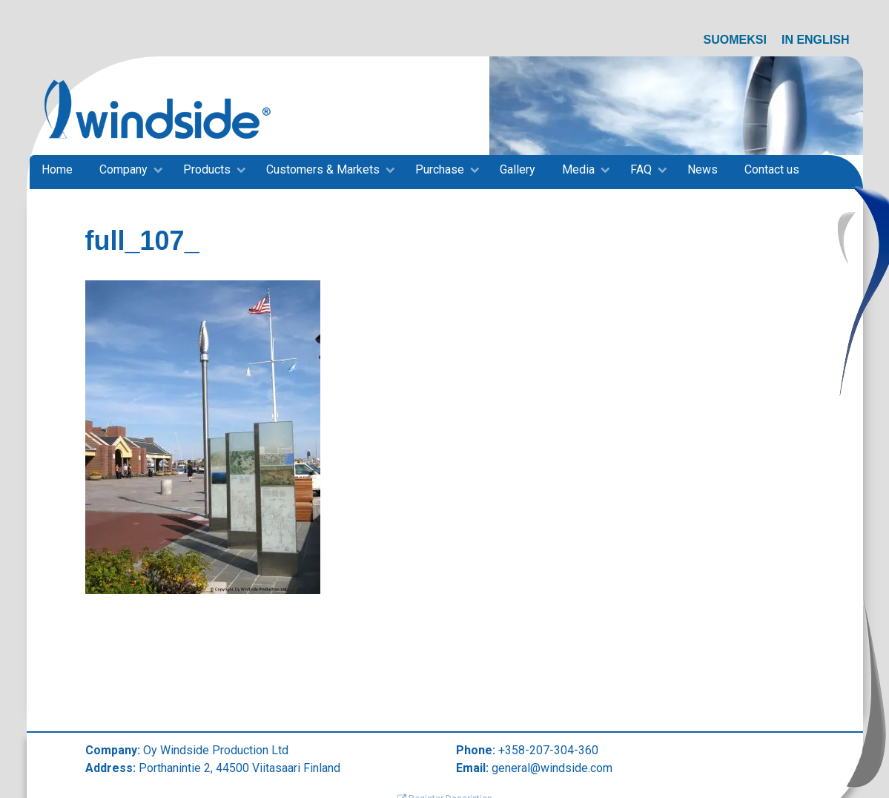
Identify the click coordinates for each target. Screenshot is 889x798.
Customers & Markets (323, 169)
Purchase (439, 169)
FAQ (641, 169)
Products (207, 169)
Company (123, 169)
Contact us (771, 169)
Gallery (517, 169)
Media (578, 169)
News (702, 169)
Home (57, 169)
